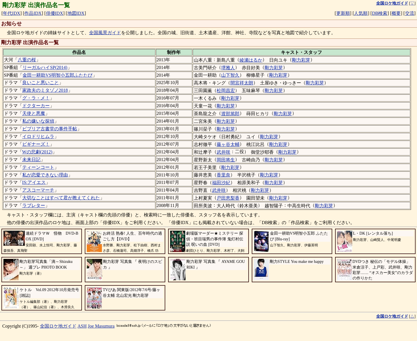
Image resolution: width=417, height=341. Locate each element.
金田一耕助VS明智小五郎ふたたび (57, 75)
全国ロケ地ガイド (58, 326)
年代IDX (11, 13)
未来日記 (31, 159)
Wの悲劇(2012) (37, 151)
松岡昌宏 (226, 90)
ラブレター (33, 205)
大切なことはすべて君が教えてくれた (61, 197)
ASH (82, 326)
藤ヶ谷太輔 (228, 144)
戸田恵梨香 (228, 198)
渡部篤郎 (230, 113)
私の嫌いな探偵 (38, 121)
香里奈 (223, 174)
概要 (396, 13)
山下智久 (230, 75)
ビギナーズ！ (36, 144)
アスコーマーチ (38, 190)
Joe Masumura (101, 326)
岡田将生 (226, 159)
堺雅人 (228, 67)
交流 (409, 13)
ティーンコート (38, 167)
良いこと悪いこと (40, 82)
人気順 (361, 13)
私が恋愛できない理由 (45, 174)
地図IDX (75, 13)
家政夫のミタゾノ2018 (45, 90)
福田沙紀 (221, 182)
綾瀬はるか (250, 60)
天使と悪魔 (33, 113)
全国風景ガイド (105, 32)
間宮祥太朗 (241, 82)
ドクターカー (36, 105)
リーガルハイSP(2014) (45, 67)
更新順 (343, 13)
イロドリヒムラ (38, 136)
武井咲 (223, 152)
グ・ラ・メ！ (36, 98)
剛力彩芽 (301, 60)
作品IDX (32, 13)
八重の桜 (27, 59)
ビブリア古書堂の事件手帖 (49, 128)
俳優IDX (54, 13)
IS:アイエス (34, 182)
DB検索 (379, 13)
